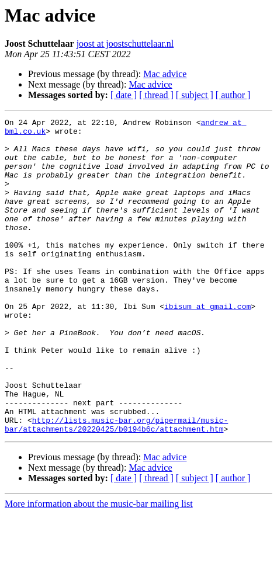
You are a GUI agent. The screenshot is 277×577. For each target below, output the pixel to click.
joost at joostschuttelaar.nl (125, 43)
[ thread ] (156, 95)
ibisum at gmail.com (207, 344)
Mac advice (164, 74)
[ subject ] (194, 95)
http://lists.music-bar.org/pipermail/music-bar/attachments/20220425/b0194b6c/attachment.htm (116, 486)
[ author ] (233, 95)
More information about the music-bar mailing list (99, 567)
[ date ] (123, 95)
